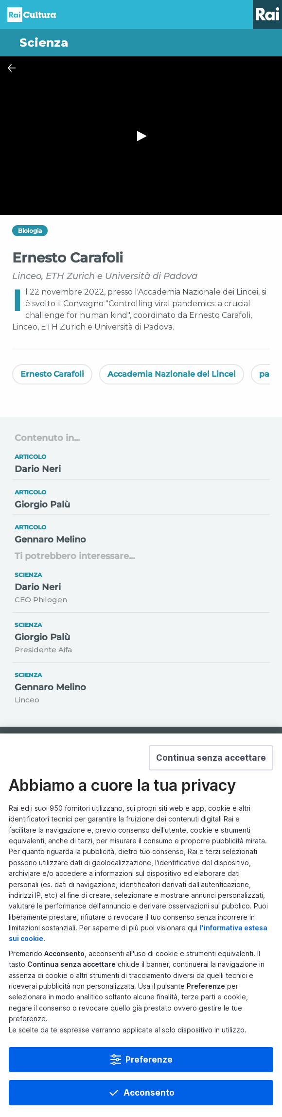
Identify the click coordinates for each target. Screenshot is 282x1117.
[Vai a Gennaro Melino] (141, 532)
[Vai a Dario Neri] (141, 462)
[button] (211, 757)
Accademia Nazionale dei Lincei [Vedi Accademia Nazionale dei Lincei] (171, 374)
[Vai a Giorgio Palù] (141, 498)
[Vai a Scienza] (141, 42)
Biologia (30, 230)
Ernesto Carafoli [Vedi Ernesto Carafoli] (52, 374)
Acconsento (149, 1093)
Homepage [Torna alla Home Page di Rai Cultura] (31, 14)
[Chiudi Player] (11, 68)
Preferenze (149, 1060)
